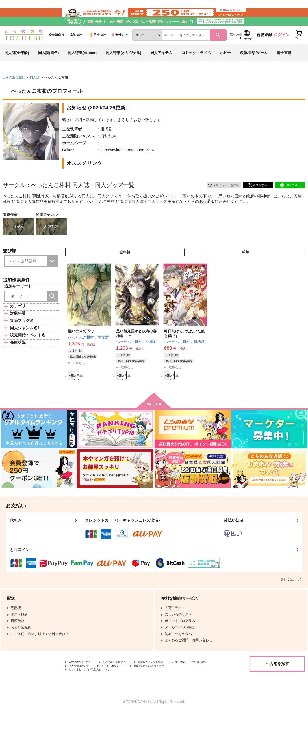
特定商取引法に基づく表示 (89, 697)
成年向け (76, 51)
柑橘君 (59, 212)
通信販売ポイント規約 (169, 687)
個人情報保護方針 (135, 692)
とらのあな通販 (15, 94)
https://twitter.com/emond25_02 (127, 166)
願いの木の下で (197, 212)
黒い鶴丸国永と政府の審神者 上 (248, 212)
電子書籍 (284, 69)
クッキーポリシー (174, 692)
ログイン (282, 51)
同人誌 (37, 94)
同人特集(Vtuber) (82, 69)
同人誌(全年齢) (17, 69)
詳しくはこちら (291, 604)
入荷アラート (219, 200)
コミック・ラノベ (196, 69)
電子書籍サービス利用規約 (89, 692)
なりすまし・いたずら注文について (149, 697)
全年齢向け (56, 51)
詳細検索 (236, 51)
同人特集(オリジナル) (123, 69)
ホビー (225, 69)
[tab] (245, 271)
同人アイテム (161, 69)
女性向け (119, 51)
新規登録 (264, 51)
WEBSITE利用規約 (83, 687)
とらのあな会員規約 (125, 687)
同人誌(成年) (48, 69)
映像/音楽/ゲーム (254, 69)
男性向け (97, 51)
